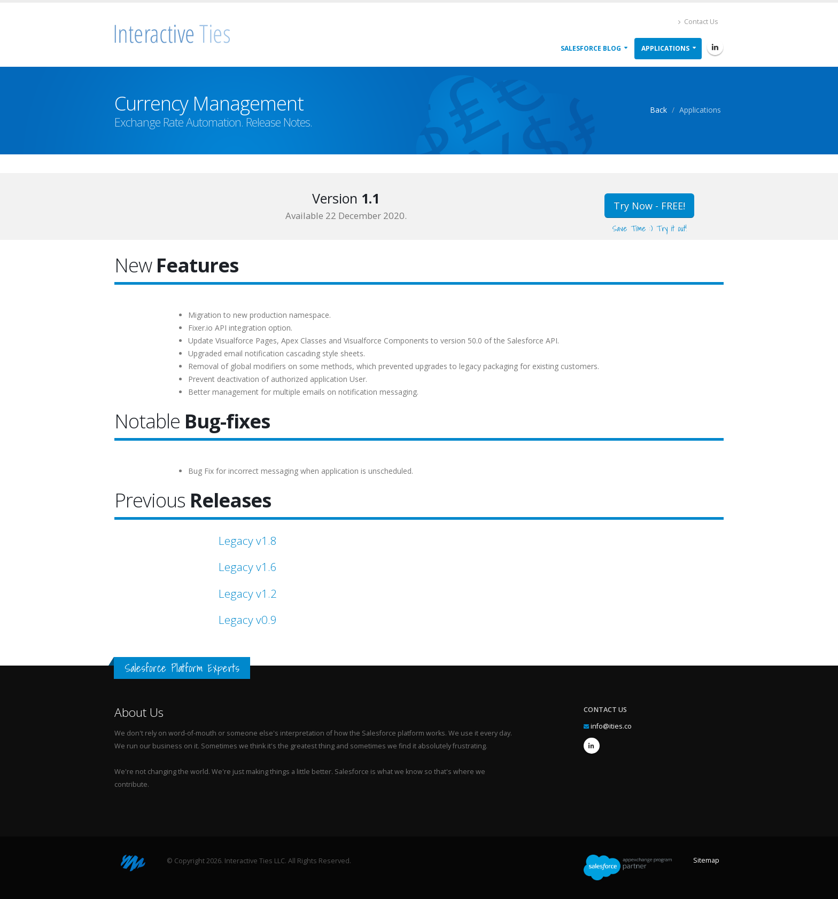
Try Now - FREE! (649, 205)
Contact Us (698, 21)
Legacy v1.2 (248, 593)
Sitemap (706, 860)
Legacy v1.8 (248, 540)
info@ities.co (611, 726)
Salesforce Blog (591, 48)
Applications (665, 48)
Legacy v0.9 (248, 619)
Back (658, 110)
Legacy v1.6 (248, 566)
